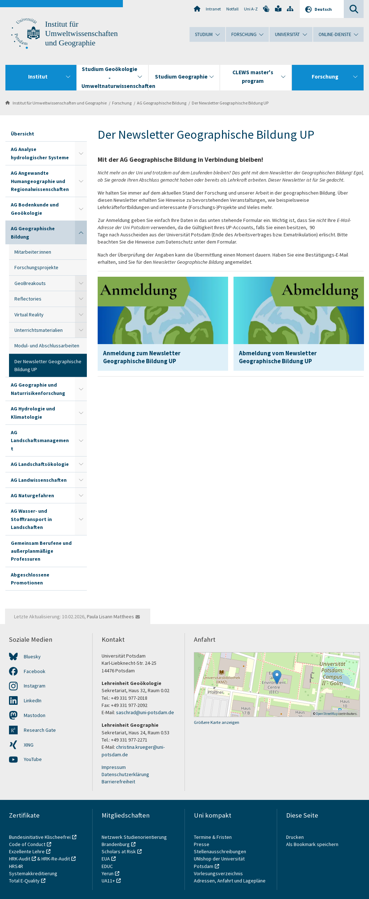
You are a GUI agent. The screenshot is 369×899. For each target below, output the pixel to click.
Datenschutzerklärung (125, 774)
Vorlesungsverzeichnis (219, 873)
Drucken (295, 837)
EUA (106, 858)
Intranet (213, 9)
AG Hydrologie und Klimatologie (33, 412)
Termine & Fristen (213, 837)
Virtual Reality (29, 314)
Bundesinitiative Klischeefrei (40, 837)
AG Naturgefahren (32, 495)
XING (29, 745)
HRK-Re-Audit (55, 858)
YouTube (33, 759)
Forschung (122, 103)
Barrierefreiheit (118, 781)
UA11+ (108, 880)
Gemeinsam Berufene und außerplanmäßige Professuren (41, 551)
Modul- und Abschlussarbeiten (46, 345)
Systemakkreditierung (33, 873)
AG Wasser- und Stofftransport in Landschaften (31, 519)
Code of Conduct (27, 844)
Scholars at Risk (119, 851)
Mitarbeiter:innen (32, 252)
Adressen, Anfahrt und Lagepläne (230, 880)
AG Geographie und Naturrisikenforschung (38, 389)
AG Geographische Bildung (161, 103)
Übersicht (22, 133)
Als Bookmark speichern (312, 844)
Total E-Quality (24, 880)
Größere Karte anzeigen (216, 722)
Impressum (114, 767)
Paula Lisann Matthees (110, 616)
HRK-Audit (19, 858)
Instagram (34, 685)
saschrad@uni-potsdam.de (145, 712)
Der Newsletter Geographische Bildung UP (230, 103)
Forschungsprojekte (36, 267)
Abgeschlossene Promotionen (30, 578)
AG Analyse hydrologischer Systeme (40, 153)
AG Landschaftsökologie (40, 464)
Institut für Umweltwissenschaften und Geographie (81, 33)
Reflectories (27, 298)
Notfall (232, 9)
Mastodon (34, 715)
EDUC (107, 866)
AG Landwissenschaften (39, 480)
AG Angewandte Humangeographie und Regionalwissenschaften (40, 181)
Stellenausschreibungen (220, 851)
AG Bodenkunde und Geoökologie (35, 208)
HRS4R (16, 866)
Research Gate (40, 730)
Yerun (108, 873)
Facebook (34, 671)
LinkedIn (32, 700)
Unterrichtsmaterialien (38, 330)
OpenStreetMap (327, 714)
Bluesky (32, 656)
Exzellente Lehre (27, 851)
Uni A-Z (251, 9)
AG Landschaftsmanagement (40, 440)
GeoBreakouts (30, 283)
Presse (202, 844)
